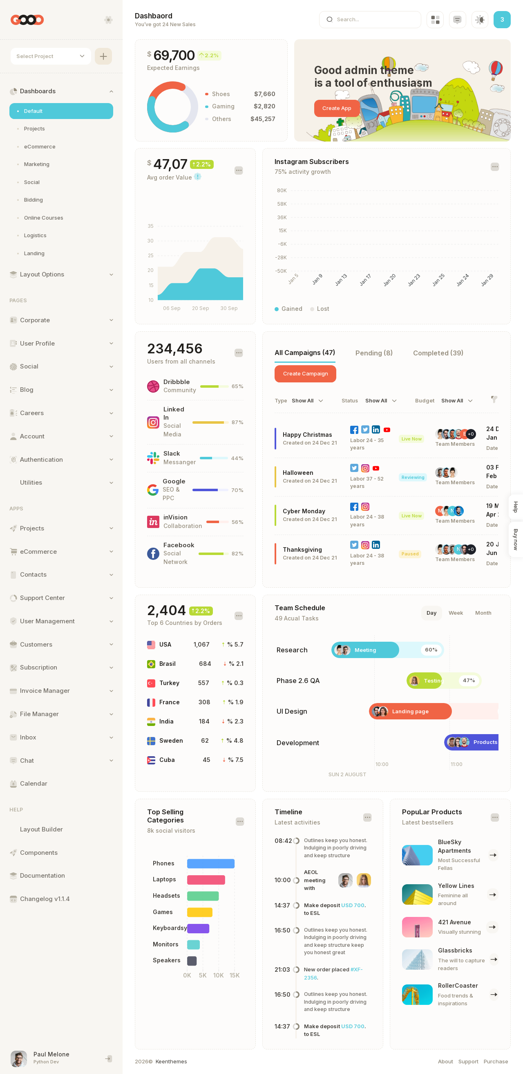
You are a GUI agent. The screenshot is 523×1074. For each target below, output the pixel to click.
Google (174, 481)
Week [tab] (456, 612)
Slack (171, 453)
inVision (175, 517)
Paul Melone (51, 1054)
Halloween (298, 472)
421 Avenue (454, 922)
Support (468, 1061)
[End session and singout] (108, 1058)
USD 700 (352, 905)
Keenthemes (171, 1061)
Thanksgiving (302, 549)
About (445, 1061)
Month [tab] (483, 612)
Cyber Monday (304, 511)
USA (165, 644)
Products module (496, 742)
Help (516, 507)
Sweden (171, 740)
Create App (336, 108)
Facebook (178, 545)
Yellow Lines (456, 885)
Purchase (496, 1061)
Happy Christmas (307, 434)
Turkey (169, 682)
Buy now (516, 539)
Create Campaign (305, 373)
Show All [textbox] (302, 400)
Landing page (410, 711)
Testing (434, 680)
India (166, 721)
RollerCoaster (458, 985)
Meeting (365, 650)
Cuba (167, 759)
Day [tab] (432, 612)
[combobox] (51, 56)
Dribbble (176, 382)
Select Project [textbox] (34, 56)
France (169, 702)
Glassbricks (455, 950)
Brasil (167, 663)
